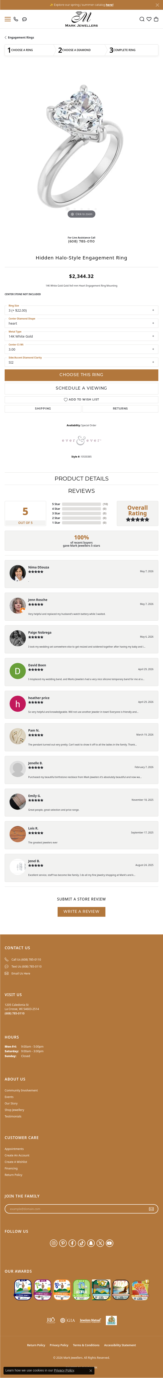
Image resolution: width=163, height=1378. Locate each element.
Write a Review (81, 912)
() (105, 504)
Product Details (82, 478)
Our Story (11, 1103)
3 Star (56, 513)
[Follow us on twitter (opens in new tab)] (100, 1243)
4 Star (56, 509)
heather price (38, 698)
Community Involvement (21, 1090)
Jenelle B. (35, 763)
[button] (142, 19)
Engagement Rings (21, 37)
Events (9, 1097)
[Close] (157, 5)
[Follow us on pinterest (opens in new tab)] (63, 1243)
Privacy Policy (59, 1345)
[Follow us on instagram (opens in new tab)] (53, 1243)
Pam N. (33, 730)
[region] (81, 149)
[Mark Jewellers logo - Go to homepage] (81, 19)
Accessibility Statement (120, 1345)
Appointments (14, 1149)
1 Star (56, 523)
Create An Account (17, 1155)
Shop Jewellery (14, 1110)
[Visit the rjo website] (50, 1320)
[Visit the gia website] (67, 1320)
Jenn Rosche (37, 599)
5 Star (56, 504)
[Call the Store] (14, 1013)
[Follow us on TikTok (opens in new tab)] (81, 1243)
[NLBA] (111, 1320)
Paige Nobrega (40, 632)
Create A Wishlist (16, 1162)
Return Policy (13, 1175)
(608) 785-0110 (81, 241)
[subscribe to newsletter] (151, 1209)
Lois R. (33, 828)
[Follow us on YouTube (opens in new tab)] (109, 1243)
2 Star (56, 518)
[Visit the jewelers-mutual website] (90, 1320)
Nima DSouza (38, 567)
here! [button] (109, 4)
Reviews (81, 490)
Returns (120, 408)
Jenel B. (34, 861)
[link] (17, 19)
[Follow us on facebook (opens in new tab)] (72, 1243)
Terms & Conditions (86, 1345)
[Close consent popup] (90, 1370)
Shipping (43, 408)
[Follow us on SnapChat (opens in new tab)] (91, 1243)
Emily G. (34, 796)
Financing (11, 1168)
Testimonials (13, 1116)
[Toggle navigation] (6, 19)
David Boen (37, 665)
